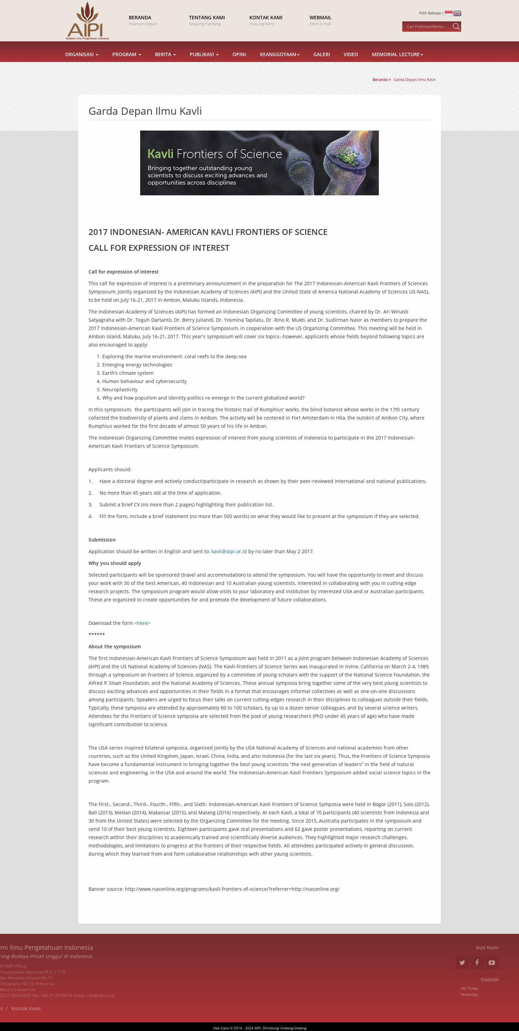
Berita (165, 63)
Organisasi (81, 63)
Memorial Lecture (397, 63)
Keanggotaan (280, 63)
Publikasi (204, 63)
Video (351, 63)
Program (126, 63)
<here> (142, 623)
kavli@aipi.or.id (229, 551)
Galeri (321, 63)
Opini (239, 63)
